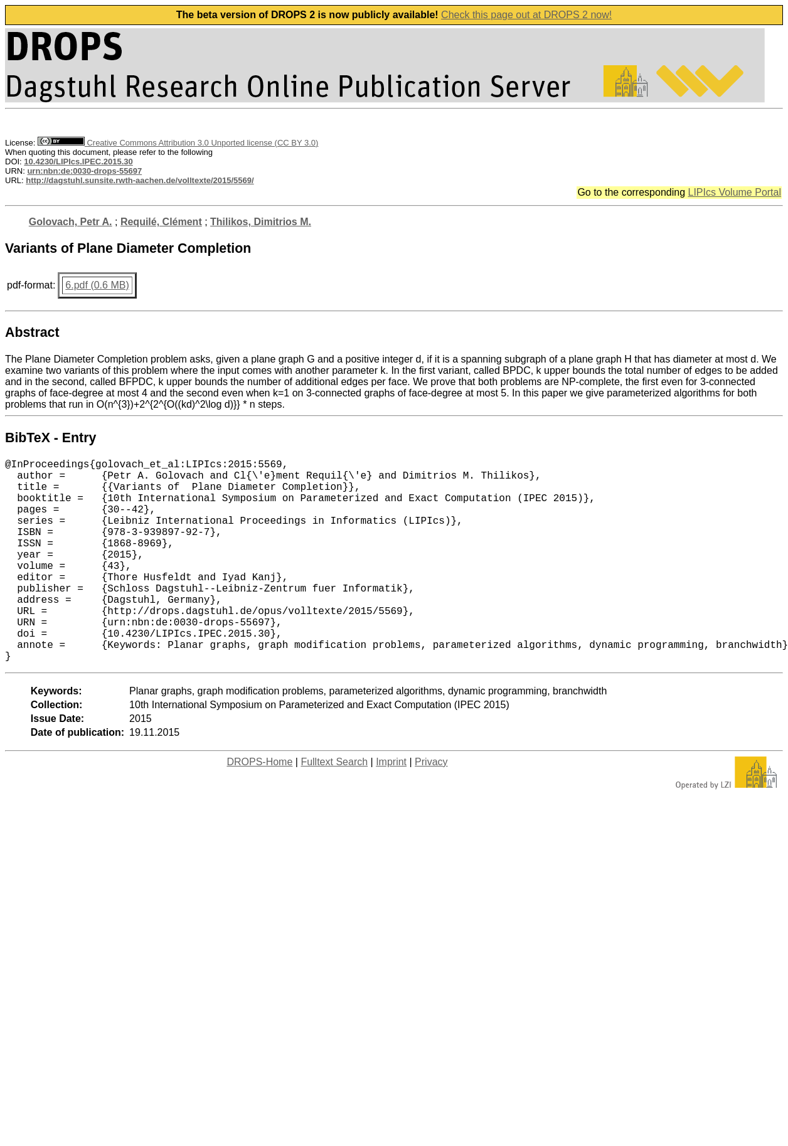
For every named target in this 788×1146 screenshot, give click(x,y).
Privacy (431, 807)
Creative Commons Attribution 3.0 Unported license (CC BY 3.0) (178, 142)
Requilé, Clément (161, 221)
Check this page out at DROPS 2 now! (526, 14)
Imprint (391, 807)
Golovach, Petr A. (70, 221)
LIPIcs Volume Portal (734, 192)
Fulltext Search (334, 807)
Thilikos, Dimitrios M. (260, 221)
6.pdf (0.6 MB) (97, 285)
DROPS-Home (259, 807)
